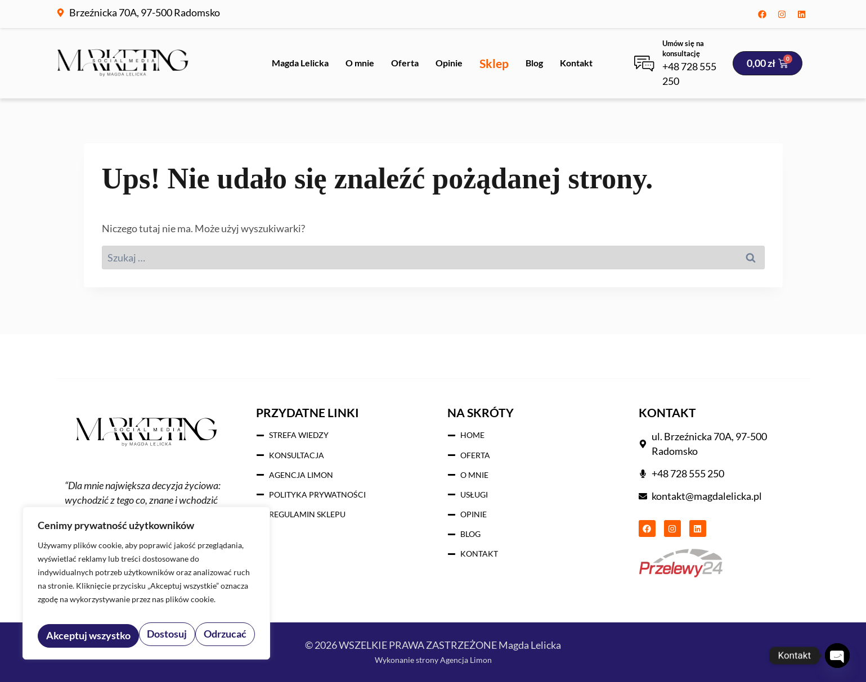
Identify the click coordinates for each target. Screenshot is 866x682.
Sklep (494, 63)
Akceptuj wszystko (206, 636)
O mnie (359, 62)
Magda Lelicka (300, 62)
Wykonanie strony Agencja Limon (433, 659)
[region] (146, 588)
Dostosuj (64, 636)
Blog (534, 62)
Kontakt (576, 62)
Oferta (405, 62)
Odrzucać (123, 636)
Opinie (449, 62)
